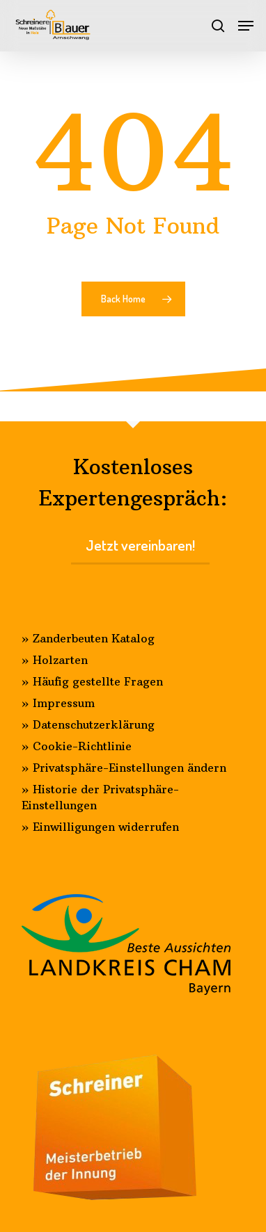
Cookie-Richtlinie (82, 746)
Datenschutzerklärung (94, 724)
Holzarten (60, 660)
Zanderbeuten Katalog (94, 638)
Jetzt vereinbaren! (140, 544)
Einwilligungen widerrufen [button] (106, 827)
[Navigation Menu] (245, 26)
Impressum (64, 703)
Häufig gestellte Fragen (98, 681)
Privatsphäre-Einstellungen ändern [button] (129, 768)
